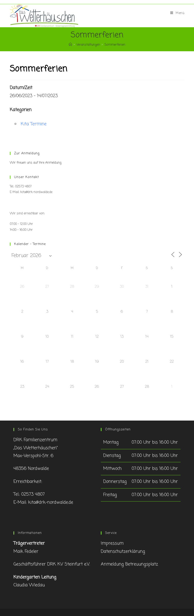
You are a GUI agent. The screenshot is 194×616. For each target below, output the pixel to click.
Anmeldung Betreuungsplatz (129, 564)
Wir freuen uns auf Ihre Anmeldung (35, 162)
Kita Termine (33, 124)
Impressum (112, 543)
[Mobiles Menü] (177, 13)
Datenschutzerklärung (123, 551)
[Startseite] (70, 44)
